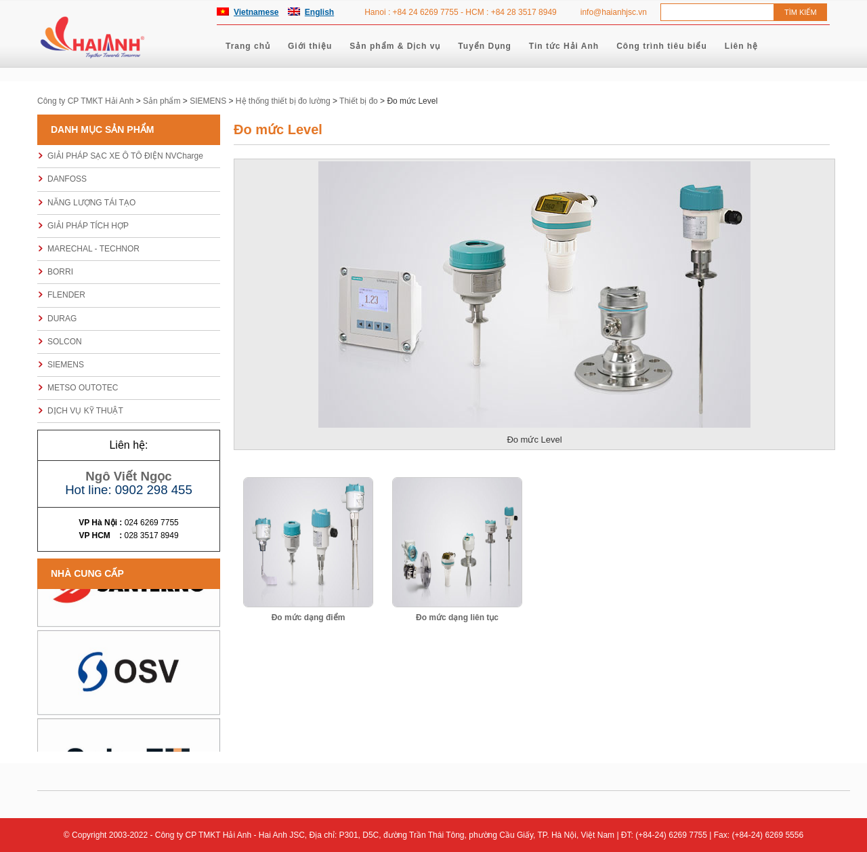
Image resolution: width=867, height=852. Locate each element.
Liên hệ (741, 46)
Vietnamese (256, 12)
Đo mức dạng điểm (308, 617)
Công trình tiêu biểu (661, 46)
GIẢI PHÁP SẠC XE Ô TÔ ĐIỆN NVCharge (125, 156)
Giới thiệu (310, 46)
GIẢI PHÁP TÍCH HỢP (88, 225)
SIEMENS (65, 364)
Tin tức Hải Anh (564, 46)
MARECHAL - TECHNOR (93, 248)
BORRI (60, 272)
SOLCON (64, 341)
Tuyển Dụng (484, 46)
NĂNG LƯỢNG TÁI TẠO (91, 202)
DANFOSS (67, 179)
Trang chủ (248, 46)
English (319, 12)
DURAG (62, 318)
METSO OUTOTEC (82, 387)
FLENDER (66, 295)
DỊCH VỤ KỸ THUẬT (85, 410)
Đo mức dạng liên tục (457, 617)
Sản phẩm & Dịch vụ (395, 46)
